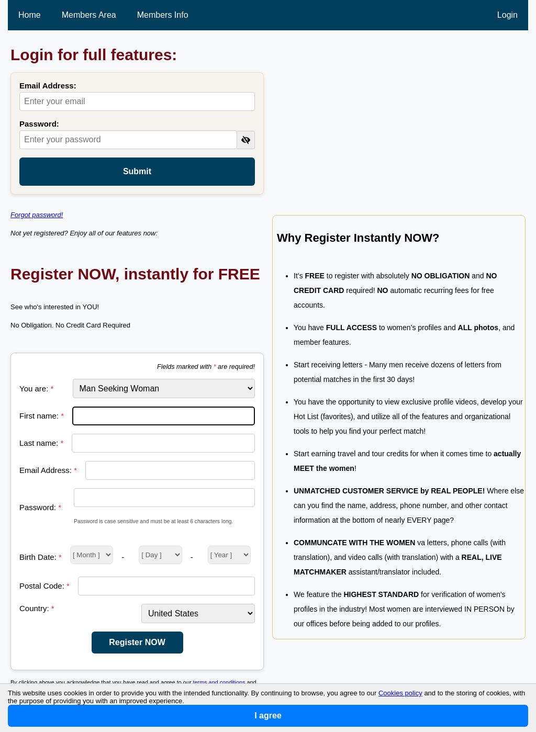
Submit (137, 171)
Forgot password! (36, 215)
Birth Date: (40, 557)
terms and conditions (219, 682)
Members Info (162, 14)
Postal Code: (44, 585)
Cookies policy (400, 693)
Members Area (89, 14)
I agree (268, 715)
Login (507, 14)
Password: (39, 123)
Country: (36, 608)
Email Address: (47, 85)
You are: (36, 388)
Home (29, 14)
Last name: (41, 442)
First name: (41, 415)
